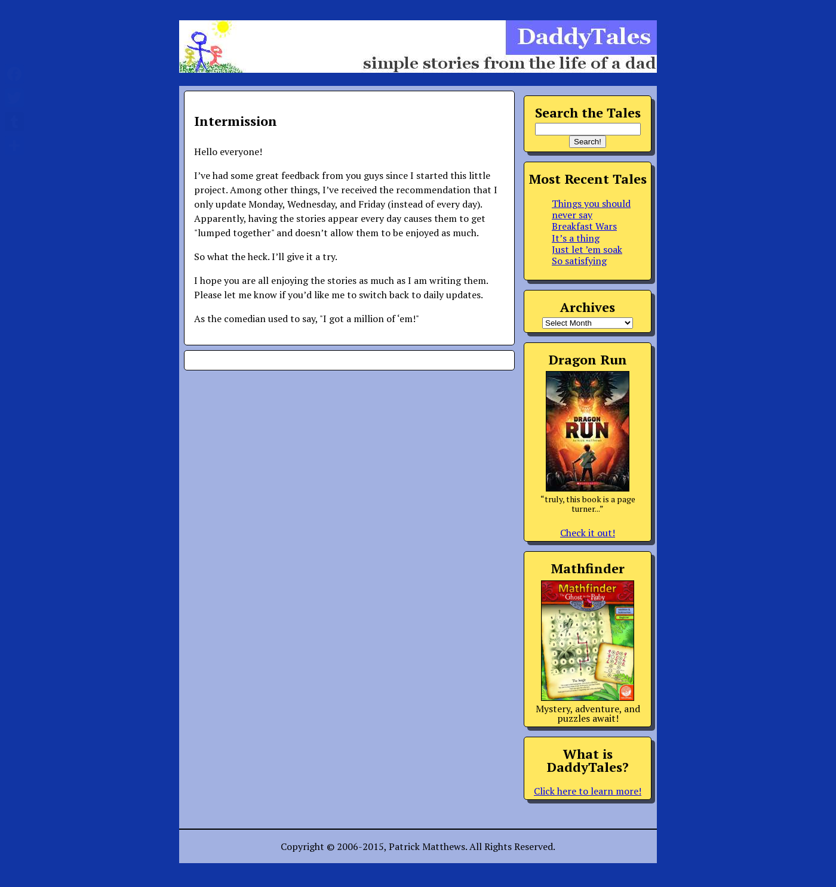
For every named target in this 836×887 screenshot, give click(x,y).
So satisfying (579, 260)
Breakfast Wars (584, 226)
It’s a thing (576, 238)
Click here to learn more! (587, 791)
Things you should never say (591, 209)
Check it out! (587, 532)
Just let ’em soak (587, 249)
